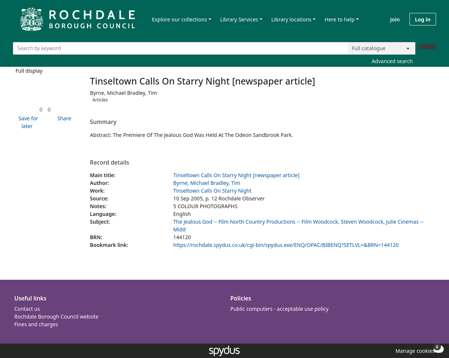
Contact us (27, 308)
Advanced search (392, 61)
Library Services (239, 19)
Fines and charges (36, 324)
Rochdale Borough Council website (56, 316)
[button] (27, 122)
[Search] (427, 46)
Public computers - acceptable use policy (279, 308)
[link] (41, 109)
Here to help (339, 19)
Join (395, 19)
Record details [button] (109, 162)
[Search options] (381, 48)
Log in (423, 19)
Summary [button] (103, 122)
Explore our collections (179, 19)
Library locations (291, 19)
